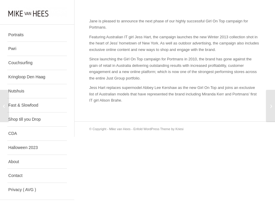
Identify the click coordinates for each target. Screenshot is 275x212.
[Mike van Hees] (37, 12)
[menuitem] (37, 35)
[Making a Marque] (4, 106)
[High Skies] (270, 106)
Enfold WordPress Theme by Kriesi (159, 129)
